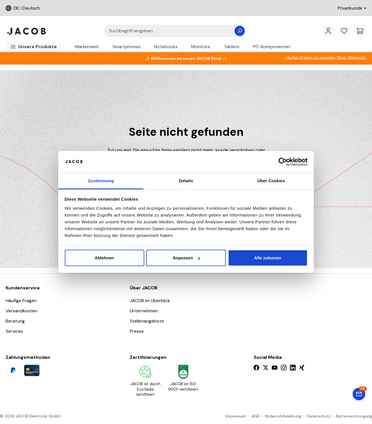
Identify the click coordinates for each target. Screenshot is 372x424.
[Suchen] (240, 31)
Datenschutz (319, 416)
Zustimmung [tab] (101, 180)
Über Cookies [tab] (271, 180)
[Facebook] (256, 367)
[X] (265, 367)
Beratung (15, 321)
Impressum (235, 416)
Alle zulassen (267, 257)
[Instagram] (284, 367)
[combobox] (171, 31)
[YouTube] (274, 367)
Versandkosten (21, 311)
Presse (137, 331)
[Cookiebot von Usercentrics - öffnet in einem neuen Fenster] (283, 162)
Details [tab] (186, 180)
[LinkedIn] (293, 367)
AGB (255, 416)
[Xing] (302, 367)
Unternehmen (144, 311)
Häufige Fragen (21, 301)
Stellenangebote (147, 321)
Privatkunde (352, 8)
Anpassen (186, 257)
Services (14, 331)
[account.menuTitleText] (328, 31)
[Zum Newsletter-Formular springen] (359, 394)
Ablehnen (104, 257)
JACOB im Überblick (150, 301)
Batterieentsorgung (354, 416)
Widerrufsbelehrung (283, 416)
